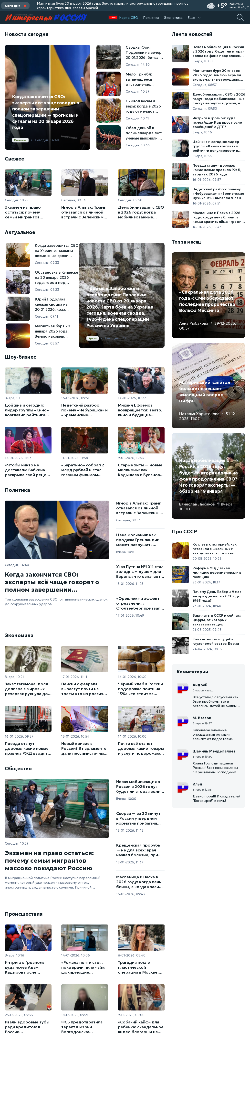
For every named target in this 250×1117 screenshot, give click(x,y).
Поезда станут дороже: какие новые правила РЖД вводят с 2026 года (28, 748)
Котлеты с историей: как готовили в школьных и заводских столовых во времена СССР (215, 548)
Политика (151, 17)
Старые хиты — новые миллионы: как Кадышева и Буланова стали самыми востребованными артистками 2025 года (140, 469)
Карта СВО (128, 17)
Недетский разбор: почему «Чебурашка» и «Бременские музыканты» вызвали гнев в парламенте (84, 410)
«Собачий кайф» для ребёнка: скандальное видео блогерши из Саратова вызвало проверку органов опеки (141, 1027)
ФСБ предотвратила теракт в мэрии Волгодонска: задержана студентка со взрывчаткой (83, 1027)
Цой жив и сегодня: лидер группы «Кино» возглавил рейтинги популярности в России (27, 410)
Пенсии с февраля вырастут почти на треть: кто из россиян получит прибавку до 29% (83, 688)
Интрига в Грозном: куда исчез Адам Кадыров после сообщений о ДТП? (24, 967)
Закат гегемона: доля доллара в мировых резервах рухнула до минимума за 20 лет (26, 688)
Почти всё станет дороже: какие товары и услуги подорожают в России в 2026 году (141, 748)
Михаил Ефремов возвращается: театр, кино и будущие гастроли (140, 410)
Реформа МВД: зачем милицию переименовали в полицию (217, 572)
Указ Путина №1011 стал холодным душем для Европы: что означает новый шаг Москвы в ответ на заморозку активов (140, 571)
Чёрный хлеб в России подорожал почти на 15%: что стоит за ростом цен (140, 688)
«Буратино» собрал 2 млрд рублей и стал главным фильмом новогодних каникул (82, 469)
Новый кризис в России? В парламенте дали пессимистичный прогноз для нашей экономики (83, 748)
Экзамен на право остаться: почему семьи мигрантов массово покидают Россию (24, 212)
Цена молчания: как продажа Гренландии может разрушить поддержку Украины (137, 539)
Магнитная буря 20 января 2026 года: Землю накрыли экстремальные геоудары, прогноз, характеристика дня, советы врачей (113, 5)
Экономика (173, 17)
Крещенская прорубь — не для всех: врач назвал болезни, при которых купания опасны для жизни (138, 850)
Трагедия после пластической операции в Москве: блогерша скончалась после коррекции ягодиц (140, 967)
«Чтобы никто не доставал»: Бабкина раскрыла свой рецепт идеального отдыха (28, 469)
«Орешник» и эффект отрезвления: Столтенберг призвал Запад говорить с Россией (138, 603)
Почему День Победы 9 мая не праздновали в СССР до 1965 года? (217, 596)
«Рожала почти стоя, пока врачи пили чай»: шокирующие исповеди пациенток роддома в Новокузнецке (83, 967)
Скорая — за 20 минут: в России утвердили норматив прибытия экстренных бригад (139, 818)
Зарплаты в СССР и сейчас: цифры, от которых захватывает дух (217, 619)
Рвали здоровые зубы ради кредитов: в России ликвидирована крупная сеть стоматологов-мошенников (27, 1027)
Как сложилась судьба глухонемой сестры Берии (216, 641)
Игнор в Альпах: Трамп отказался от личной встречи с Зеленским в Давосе (84, 212)
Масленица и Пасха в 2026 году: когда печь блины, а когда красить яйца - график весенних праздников (140, 881)
